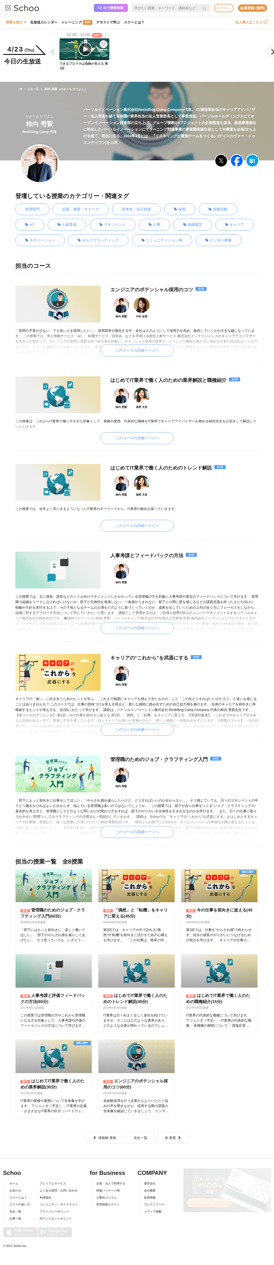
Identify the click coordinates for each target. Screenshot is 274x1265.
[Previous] (53, 52)
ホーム (13, 1179)
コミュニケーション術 (162, 240)
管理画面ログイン (108, 1200)
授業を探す (16, 22)
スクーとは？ (134, 22)
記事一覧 (15, 1214)
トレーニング (76, 22)
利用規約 (45, 1193)
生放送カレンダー (43, 22)
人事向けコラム (106, 1193)
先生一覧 (140, 1134)
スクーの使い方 (19, 1200)
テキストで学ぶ (108, 22)
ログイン (224, 8)
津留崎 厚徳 (104, 1134)
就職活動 (217, 209)
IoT (30, 225)
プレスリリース (154, 1200)
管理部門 (32, 209)
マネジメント (112, 225)
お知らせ (15, 1186)
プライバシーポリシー (54, 1207)
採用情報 (150, 1193)
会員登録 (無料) (252, 8)
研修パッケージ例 (108, 1186)
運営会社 (150, 1179)
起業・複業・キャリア (80, 209)
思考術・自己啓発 (136, 209)
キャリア (234, 225)
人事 (154, 225)
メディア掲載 (152, 1207)
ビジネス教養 (218, 240)
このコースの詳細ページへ (137, 350)
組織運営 (192, 225)
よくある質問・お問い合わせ (59, 1186)
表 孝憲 (173, 1134)
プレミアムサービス (53, 1179)
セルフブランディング (98, 240)
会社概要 (150, 1186)
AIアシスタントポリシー (56, 1214)
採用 (180, 209)
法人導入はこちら (251, 22)
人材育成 (66, 225)
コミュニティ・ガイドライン (59, 1200)
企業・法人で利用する (110, 1179)
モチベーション (40, 240)
